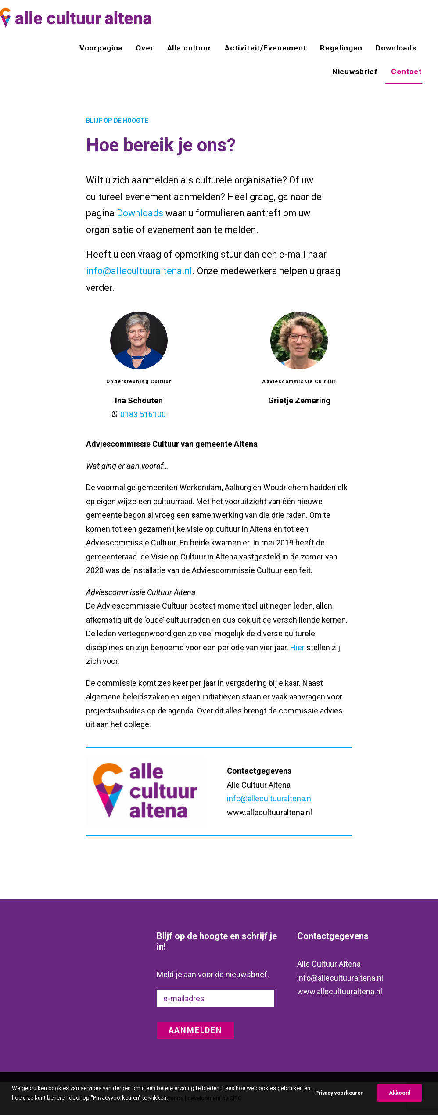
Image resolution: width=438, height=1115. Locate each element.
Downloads (396, 47)
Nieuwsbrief (355, 71)
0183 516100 (143, 414)
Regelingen (341, 47)
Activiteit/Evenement (266, 47)
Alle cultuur (189, 47)
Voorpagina (101, 47)
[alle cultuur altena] (75, 18)
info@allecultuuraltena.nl (139, 270)
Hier (297, 647)
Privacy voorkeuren (339, 1103)
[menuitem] (104, 48)
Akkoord (399, 1103)
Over (145, 47)
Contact (406, 71)
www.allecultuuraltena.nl (339, 991)
